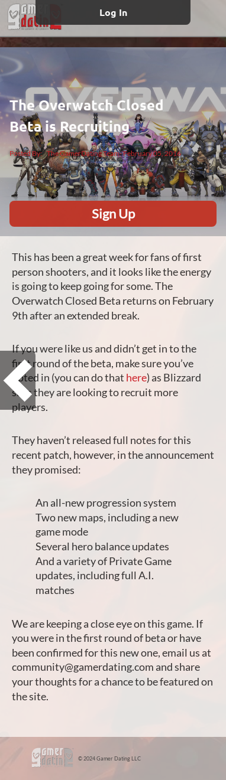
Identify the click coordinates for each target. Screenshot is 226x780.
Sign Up (113, 213)
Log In (113, 12)
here (136, 377)
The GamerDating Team (83, 153)
